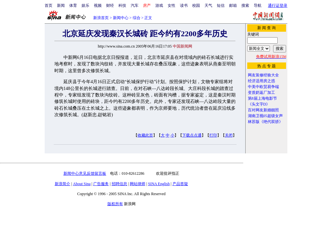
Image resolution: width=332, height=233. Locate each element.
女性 (171, 5)
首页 (48, 5)
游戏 (159, 5)
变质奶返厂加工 (261, 92)
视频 (98, 5)
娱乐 (85, 5)
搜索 (245, 5)
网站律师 (137, 184)
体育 (73, 5)
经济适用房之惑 (261, 81)
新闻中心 (120, 18)
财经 (110, 5)
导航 (257, 5)
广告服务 (101, 184)
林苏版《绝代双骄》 (265, 121)
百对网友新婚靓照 (263, 110)
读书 (184, 5)
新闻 (61, 5)
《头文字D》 (259, 104)
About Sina (82, 184)
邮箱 (233, 5)
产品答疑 (180, 184)
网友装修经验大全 (263, 75)
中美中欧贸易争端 (263, 86)
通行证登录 (277, 5)
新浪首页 (101, 18)
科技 (122, 5)
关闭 (229, 135)
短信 (221, 5)
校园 (196, 5)
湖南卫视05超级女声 (265, 116)
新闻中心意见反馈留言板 (84, 173)
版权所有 (115, 204)
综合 (136, 18)
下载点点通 (192, 135)
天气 (208, 5)
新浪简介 (62, 184)
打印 (213, 135)
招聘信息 (119, 184)
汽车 (134, 5)
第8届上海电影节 (262, 98)
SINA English (159, 184)
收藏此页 (145, 135)
